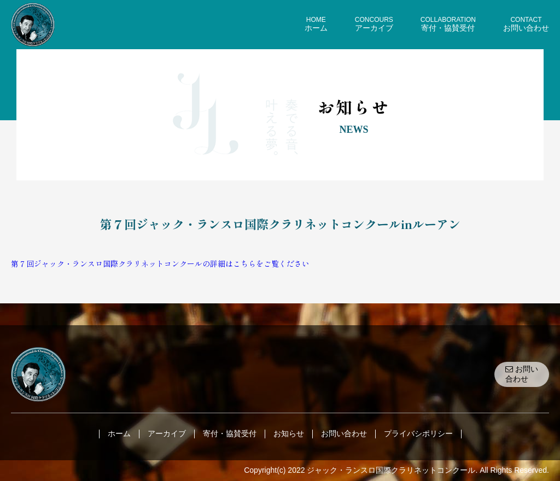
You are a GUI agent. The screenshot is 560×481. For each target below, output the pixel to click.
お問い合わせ (521, 374)
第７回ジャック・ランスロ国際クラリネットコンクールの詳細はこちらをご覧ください (160, 263)
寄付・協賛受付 (229, 434)
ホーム (119, 434)
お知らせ (288, 434)
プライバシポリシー (418, 434)
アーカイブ (167, 434)
